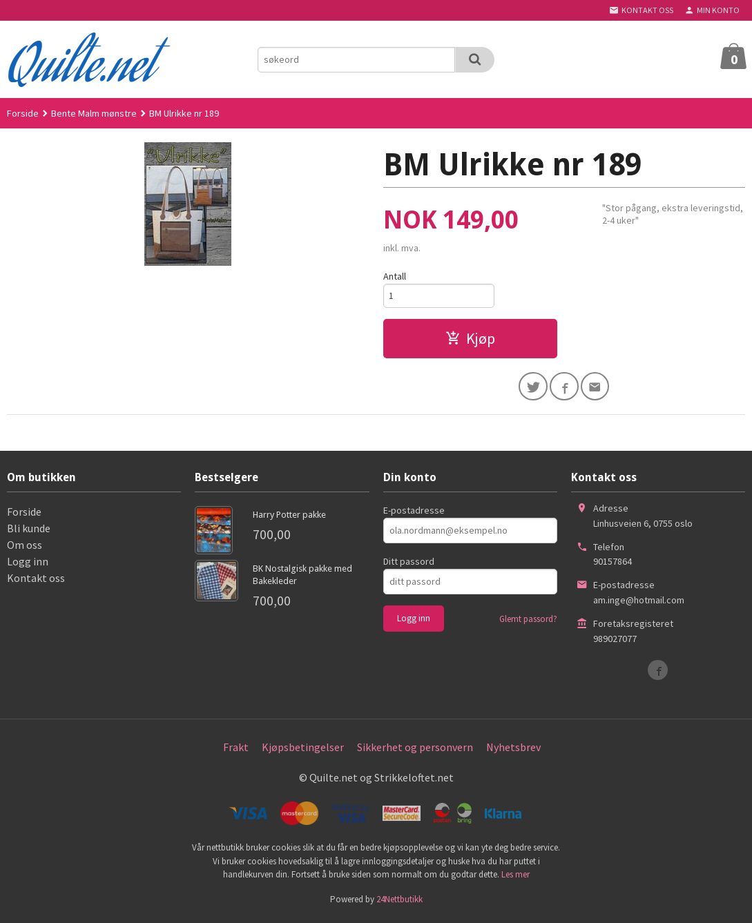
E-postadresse (414, 513)
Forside (23, 113)
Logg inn (27, 564)
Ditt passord (408, 564)
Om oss (24, 547)
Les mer (515, 878)
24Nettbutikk (399, 902)
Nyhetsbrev (513, 750)
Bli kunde (28, 531)
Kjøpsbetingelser (303, 750)
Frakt (236, 750)
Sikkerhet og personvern (415, 750)
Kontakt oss (36, 580)
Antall (394, 276)
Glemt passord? (528, 622)
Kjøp (470, 339)
